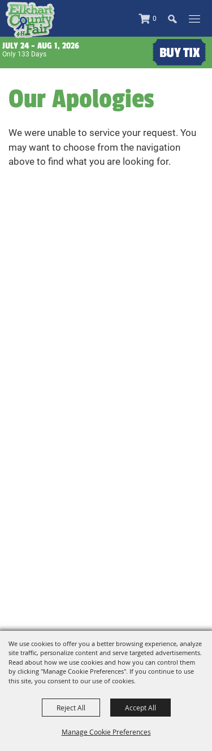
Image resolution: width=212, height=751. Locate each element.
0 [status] (155, 19)
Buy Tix (179, 53)
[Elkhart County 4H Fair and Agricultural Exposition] (30, 20)
